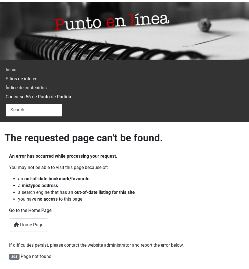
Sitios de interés (21, 78)
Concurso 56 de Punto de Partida (38, 96)
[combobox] (34, 110)
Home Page (28, 224)
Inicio (11, 69)
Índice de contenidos (26, 87)
